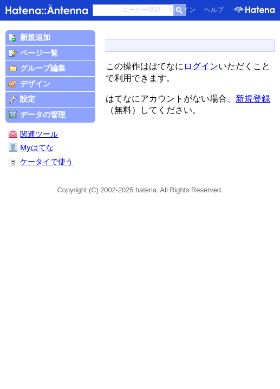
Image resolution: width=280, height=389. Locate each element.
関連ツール (39, 134)
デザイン (35, 83)
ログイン (183, 10)
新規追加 (35, 37)
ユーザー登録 (141, 10)
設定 (27, 99)
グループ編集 (43, 68)
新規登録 (253, 98)
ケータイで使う (46, 161)
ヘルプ (214, 10)
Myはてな (31, 147)
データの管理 (43, 114)
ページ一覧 (39, 53)
